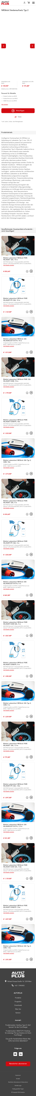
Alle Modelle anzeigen (8, 265)
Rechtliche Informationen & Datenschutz (18, 1082)
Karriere (18, 1013)
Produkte (18, 998)
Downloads (18, 1005)
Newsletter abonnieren (18, 1064)
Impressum (18, 1075)
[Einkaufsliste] (28, 3)
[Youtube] (15, 1054)
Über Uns (18, 1009)
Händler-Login (18, 1085)
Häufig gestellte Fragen (18, 1089)
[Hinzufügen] (31, 271)
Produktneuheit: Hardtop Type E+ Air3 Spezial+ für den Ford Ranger (18, 1026)
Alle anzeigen (4, 104)
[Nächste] (32, 46)
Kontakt (18, 1078)
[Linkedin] (21, 1054)
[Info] (27, 271)
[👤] (24, 3)
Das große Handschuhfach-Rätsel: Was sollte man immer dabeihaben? (18, 1040)
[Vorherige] (3, 46)
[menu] (33, 3)
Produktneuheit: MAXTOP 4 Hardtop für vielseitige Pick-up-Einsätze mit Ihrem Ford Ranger (18, 1033)
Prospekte (18, 1001)
